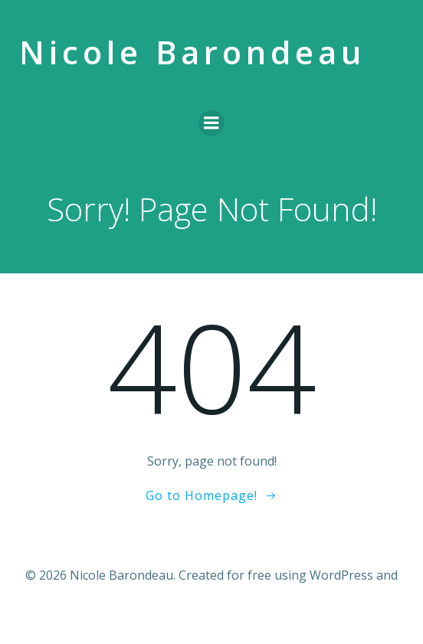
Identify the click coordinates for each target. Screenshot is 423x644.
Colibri (212, 595)
